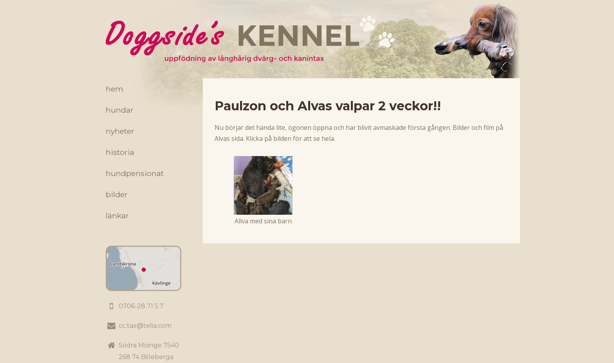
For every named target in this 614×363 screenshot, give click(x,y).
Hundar (120, 110)
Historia (120, 152)
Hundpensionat (135, 173)
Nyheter (120, 131)
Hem (114, 88)
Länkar (117, 215)
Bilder (117, 194)
